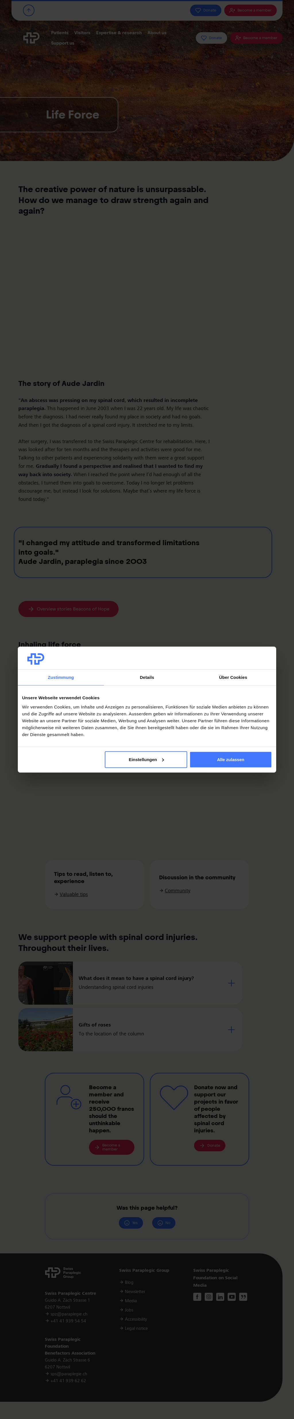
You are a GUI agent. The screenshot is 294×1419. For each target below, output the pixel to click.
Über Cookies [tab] (233, 677)
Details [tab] (147, 677)
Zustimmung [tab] (61, 677)
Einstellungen (146, 759)
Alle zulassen (230, 759)
